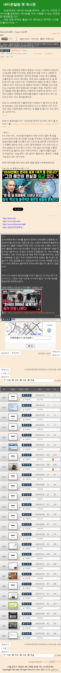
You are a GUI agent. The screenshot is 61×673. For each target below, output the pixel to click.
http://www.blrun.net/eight (14, 224)
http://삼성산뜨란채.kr (13, 227)
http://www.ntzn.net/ (11, 221)
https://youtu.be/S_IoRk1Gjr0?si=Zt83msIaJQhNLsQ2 (31, 313)
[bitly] (57, 316)
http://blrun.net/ (9, 218)
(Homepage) (15, 50)
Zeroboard (45, 662)
